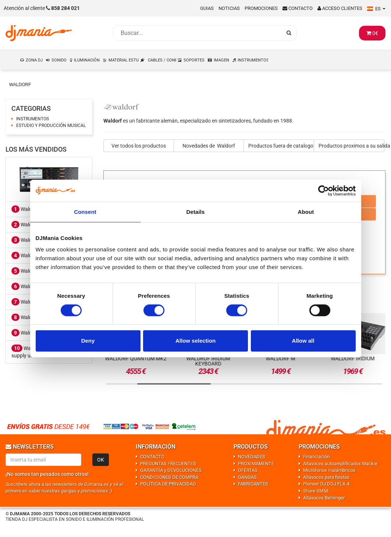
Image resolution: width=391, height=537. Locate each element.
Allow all (303, 341)
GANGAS (247, 477)
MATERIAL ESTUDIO (124, 60)
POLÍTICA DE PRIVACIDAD (168, 484)
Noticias (229, 8)
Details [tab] (195, 212)
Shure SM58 (315, 491)
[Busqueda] (197, 33)
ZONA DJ (34, 60)
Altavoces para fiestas (326, 477)
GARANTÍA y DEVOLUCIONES (171, 470)
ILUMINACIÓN (87, 60)
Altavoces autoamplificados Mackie (340, 463)
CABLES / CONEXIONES (162, 60)
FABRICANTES (253, 484)
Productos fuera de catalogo (280, 146)
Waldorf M (27, 317)
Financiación (316, 456)
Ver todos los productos (138, 146)
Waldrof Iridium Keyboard (208, 361)
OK (100, 460)
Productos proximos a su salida (351, 146)
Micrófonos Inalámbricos (329, 470)
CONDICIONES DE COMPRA (169, 477)
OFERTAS (247, 470)
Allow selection (195, 341)
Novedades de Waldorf (208, 146)
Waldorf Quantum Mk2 (136, 358)
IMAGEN (221, 60)
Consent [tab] (85, 212)
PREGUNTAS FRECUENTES (168, 463)
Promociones (261, 8)
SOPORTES (194, 60)
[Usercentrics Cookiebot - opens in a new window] (323, 190)
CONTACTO (152, 456)
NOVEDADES (251, 456)
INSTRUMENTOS (253, 60)
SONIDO (59, 60)
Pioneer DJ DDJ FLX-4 (326, 484)
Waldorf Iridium (353, 358)
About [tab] (306, 212)
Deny (88, 341)
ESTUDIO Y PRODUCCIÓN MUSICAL (51, 125)
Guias (207, 8)
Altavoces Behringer (324, 498)
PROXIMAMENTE (256, 463)
